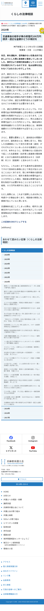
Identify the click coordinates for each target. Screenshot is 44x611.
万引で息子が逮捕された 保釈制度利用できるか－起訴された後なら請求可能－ (22, 309)
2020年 (7, 281)
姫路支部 (7, 534)
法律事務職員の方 (10, 594)
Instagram (33, 439)
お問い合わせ (22, 484)
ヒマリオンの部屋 (10, 523)
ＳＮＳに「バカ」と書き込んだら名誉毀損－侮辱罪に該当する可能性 (22, 348)
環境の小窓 (8, 548)
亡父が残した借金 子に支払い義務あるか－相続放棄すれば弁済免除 (22, 392)
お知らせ (7, 495)
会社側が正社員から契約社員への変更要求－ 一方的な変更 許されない (22, 353)
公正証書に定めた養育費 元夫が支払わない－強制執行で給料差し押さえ (22, 398)
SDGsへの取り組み (11, 519)
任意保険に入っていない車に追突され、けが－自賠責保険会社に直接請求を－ (22, 326)
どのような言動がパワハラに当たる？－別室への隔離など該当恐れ (22, 359)
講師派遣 (7, 503)
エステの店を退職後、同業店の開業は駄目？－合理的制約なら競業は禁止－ (22, 303)
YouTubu (33, 449)
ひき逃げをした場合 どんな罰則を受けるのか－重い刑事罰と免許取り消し (22, 365)
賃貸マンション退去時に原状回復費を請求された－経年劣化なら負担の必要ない (22, 387)
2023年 (7, 273)
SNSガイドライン (10, 571)
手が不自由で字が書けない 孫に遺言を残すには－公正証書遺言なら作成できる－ (22, 315)
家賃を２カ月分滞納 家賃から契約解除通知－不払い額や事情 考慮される (22, 370)
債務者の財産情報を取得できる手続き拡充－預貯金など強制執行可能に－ (22, 331)
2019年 (7, 408)
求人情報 (6, 584)
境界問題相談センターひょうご (16, 538)
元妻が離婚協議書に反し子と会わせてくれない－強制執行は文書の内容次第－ (22, 337)
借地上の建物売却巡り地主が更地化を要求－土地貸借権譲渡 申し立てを (22, 381)
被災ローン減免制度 (23, 543)
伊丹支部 (7, 530)
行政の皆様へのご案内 (12, 589)
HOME (6, 491)
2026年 (7, 255)
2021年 (7, 277)
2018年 (7, 413)
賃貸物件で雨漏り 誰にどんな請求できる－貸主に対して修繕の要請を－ (22, 298)
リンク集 (6, 575)
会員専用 (6, 580)
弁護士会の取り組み (11, 511)
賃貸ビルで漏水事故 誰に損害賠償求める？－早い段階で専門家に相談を (22, 287)
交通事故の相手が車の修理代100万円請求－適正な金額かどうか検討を (22, 403)
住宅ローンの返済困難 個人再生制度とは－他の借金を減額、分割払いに (22, 376)
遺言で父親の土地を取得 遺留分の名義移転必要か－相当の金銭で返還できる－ (22, 292)
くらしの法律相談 (8, 250)
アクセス (22, 479)
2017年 (7, 417)
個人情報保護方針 (10, 566)
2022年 (7, 268)
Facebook (11, 439)
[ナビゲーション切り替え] (40, 3)
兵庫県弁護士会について (13, 507)
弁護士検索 (8, 515)
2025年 (7, 259)
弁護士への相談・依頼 (12, 499)
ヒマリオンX (11, 449)
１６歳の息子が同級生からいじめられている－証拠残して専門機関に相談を (22, 342)
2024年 (7, 264)
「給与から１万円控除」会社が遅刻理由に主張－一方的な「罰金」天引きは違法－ (22, 320)
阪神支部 (7, 526)
